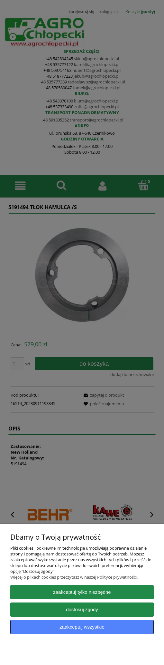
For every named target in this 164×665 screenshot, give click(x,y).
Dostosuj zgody (82, 609)
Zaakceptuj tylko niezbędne (82, 592)
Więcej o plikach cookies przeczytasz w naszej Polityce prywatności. (74, 577)
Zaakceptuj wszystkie (81, 627)
